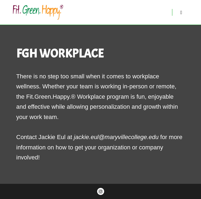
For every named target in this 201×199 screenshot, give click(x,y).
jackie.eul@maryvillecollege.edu (116, 137)
